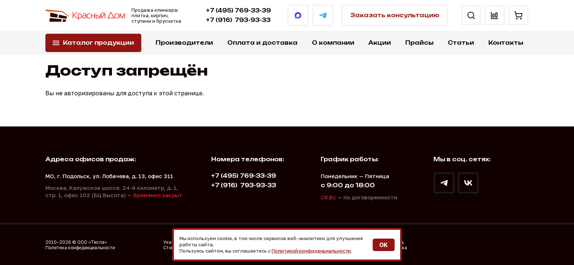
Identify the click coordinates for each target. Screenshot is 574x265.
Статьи (461, 42)
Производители (184, 42)
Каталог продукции (98, 42)
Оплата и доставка (262, 42)
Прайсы (419, 42)
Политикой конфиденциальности (312, 251)
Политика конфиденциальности (80, 247)
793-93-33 (237, 19)
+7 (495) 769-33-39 (237, 10)
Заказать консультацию (392, 15)
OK (383, 245)
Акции (379, 42)
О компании (333, 42)
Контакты (505, 42)
